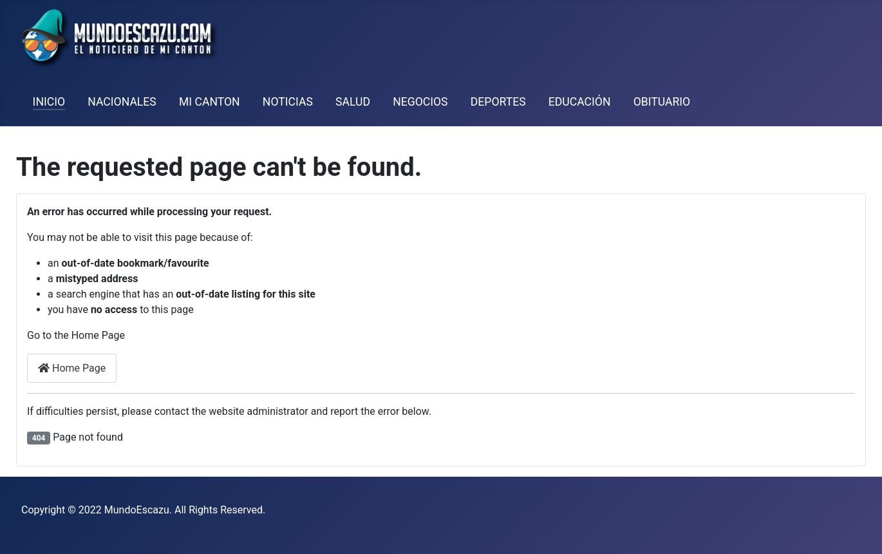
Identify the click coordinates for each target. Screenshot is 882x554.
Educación (580, 101)
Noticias (288, 101)
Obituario (662, 101)
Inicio (49, 101)
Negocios (420, 101)
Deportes (498, 101)
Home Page (72, 368)
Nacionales (122, 101)
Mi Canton (209, 101)
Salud (352, 101)
